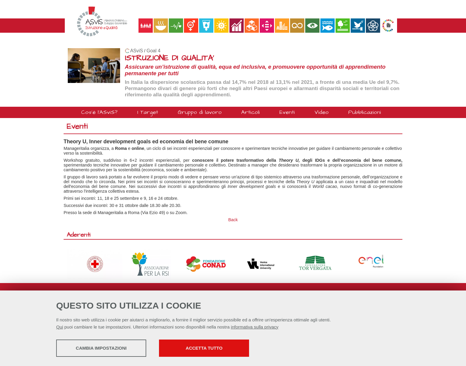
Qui (59, 327)
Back (233, 219)
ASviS (136, 50)
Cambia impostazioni (103, 348)
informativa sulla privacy (254, 327)
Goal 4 (153, 50)
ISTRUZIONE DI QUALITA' (169, 58)
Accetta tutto (210, 348)
